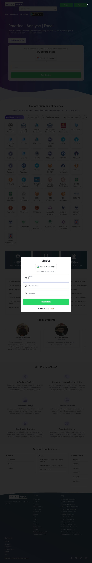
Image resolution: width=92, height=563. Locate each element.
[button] (46, 266)
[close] (88, 4)
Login (52, 308)
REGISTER (46, 302)
